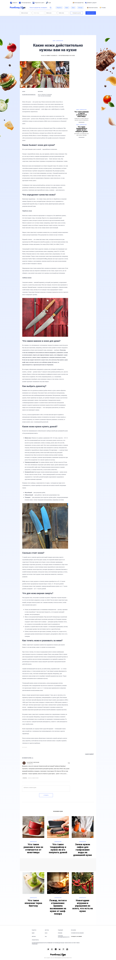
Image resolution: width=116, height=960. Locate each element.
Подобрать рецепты (91, 12)
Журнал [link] (34, 936)
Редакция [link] (60, 930)
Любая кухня (51, 12)
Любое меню (64, 12)
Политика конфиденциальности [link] (63, 936)
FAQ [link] (46, 936)
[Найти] (50, 7)
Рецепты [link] (34, 930)
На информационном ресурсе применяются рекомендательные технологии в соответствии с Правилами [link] (56, 943)
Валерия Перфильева (28, 94)
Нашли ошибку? (89, 754)
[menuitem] (13, 3)
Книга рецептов (78, 2)
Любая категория (26, 12)
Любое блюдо (39, 12)
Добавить (91, 2)
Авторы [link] (47, 930)
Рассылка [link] (73, 930)
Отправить (46, 795)
